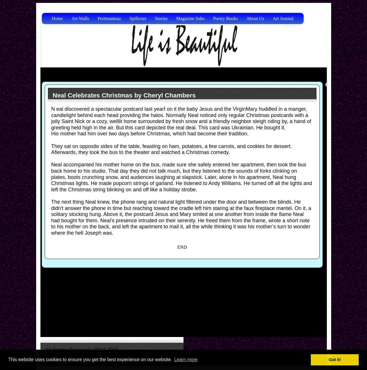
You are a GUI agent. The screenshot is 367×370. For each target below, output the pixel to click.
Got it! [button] (335, 359)
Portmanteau (109, 18)
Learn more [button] (186, 359)
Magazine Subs (190, 18)
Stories (161, 18)
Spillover (138, 18)
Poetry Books (225, 18)
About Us (255, 18)
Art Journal (283, 18)
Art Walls (80, 18)
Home (57, 18)
